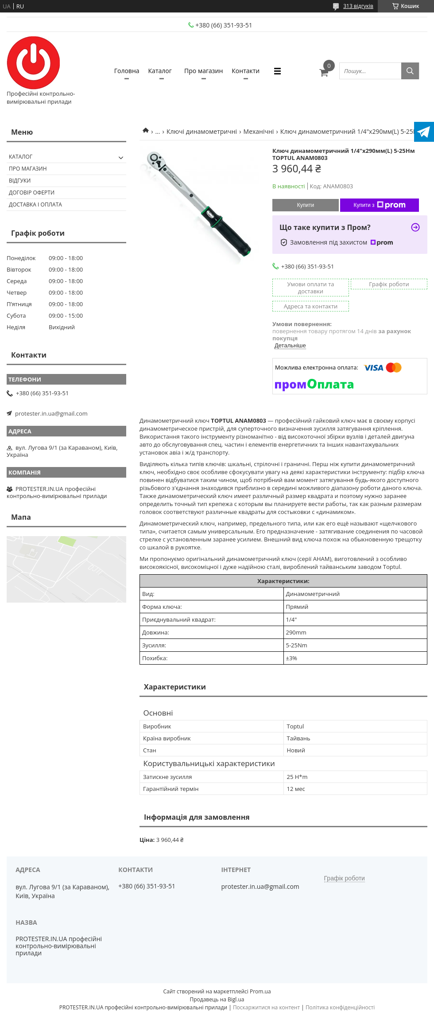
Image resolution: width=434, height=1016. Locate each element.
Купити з (379, 205)
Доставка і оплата (35, 204)
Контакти (246, 70)
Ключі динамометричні (202, 131)
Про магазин (203, 70)
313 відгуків (358, 6)
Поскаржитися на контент (266, 1007)
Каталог (160, 70)
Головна (127, 70)
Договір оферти (31, 192)
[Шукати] (410, 70)
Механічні (259, 131)
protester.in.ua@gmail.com (51, 413)
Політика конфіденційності (340, 1007)
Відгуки (20, 180)
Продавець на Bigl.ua (217, 999)
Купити (305, 205)
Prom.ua (260, 991)
